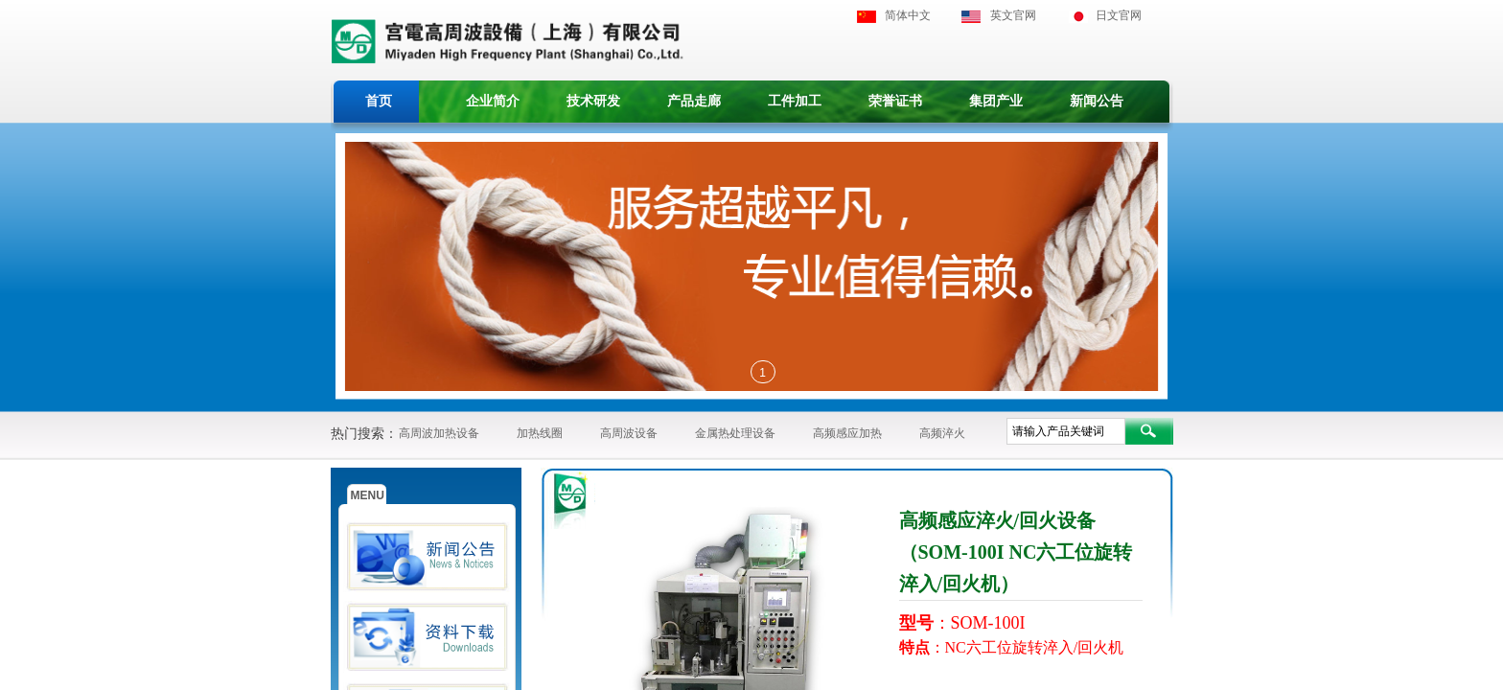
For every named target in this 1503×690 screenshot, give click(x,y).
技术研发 (593, 101)
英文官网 (1013, 15)
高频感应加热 (847, 433)
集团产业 (996, 101)
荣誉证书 (895, 101)
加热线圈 (540, 433)
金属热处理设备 (735, 433)
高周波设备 (629, 433)
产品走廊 (694, 101)
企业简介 (493, 101)
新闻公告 (1096, 101)
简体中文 (908, 15)
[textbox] (1065, 431)
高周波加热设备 (439, 433)
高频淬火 (942, 433)
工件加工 (794, 101)
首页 (378, 101)
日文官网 (1119, 15)
